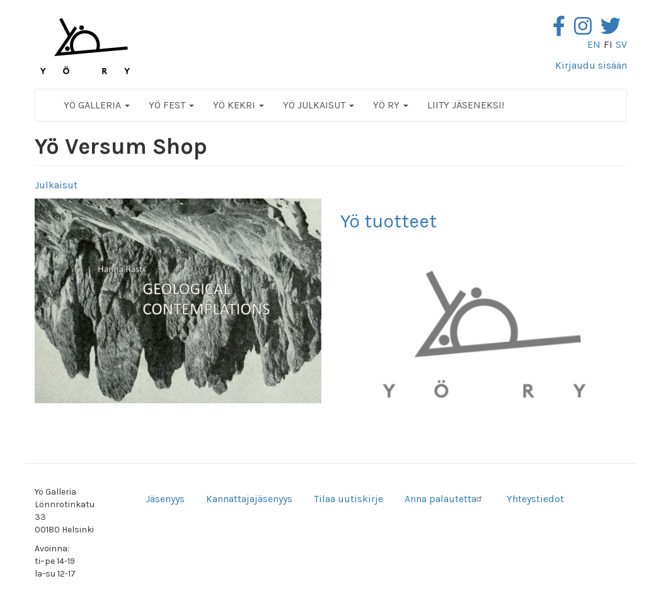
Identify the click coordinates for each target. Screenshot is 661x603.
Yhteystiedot (535, 499)
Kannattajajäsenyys (249, 499)
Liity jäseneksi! (465, 105)
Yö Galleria (97, 105)
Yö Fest (171, 105)
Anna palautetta (445, 499)
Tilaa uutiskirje (348, 499)
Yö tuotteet (388, 221)
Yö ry (390, 105)
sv (621, 44)
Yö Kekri (238, 105)
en (594, 44)
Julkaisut (56, 185)
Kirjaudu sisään (591, 65)
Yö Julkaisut (318, 105)
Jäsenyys (165, 499)
